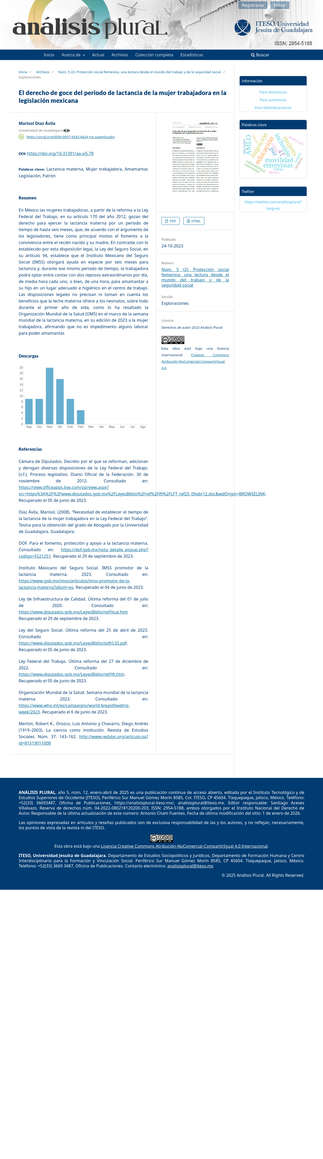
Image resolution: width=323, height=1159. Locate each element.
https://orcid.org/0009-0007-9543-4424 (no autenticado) (70, 136)
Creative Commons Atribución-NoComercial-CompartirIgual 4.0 (195, 361)
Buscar (260, 55)
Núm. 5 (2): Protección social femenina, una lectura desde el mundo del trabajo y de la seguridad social (139, 72)
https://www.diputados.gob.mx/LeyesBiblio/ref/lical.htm (73, 612)
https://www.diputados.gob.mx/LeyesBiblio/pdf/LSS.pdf (73, 643)
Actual (98, 55)
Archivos (119, 55)
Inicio (49, 55)
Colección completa (154, 55)
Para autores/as (273, 99)
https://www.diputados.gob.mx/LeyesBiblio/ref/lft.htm (71, 674)
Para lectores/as (273, 92)
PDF (172, 221)
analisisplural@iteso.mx (190, 866)
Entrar (280, 5)
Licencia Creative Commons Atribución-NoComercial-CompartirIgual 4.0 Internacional (184, 846)
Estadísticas (191, 55)
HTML (196, 221)
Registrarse (253, 5)
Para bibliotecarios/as (273, 107)
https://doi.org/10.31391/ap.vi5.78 (60, 153)
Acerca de (72, 55)
